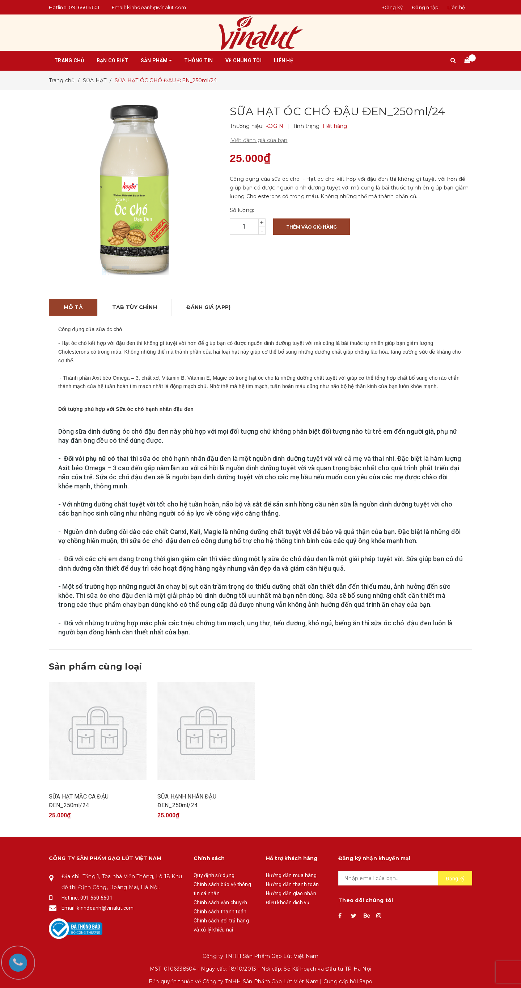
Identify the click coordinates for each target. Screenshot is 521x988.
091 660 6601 (84, 7)
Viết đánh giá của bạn (259, 140)
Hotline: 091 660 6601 (87, 898)
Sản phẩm (156, 60)
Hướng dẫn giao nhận (291, 893)
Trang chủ (69, 60)
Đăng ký (455, 878)
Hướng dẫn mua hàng (291, 875)
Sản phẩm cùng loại (95, 666)
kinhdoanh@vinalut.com (156, 7)
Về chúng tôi (243, 60)
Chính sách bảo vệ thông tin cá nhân (222, 888)
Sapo (365, 981)
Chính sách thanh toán (220, 911)
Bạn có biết (112, 60)
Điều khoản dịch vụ (288, 902)
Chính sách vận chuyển (220, 902)
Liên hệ (456, 7)
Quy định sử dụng (214, 875)
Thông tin (198, 60)
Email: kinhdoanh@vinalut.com (98, 908)
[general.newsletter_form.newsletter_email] (405, 878)
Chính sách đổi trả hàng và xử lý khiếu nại (221, 925)
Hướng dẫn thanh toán (292, 884)
